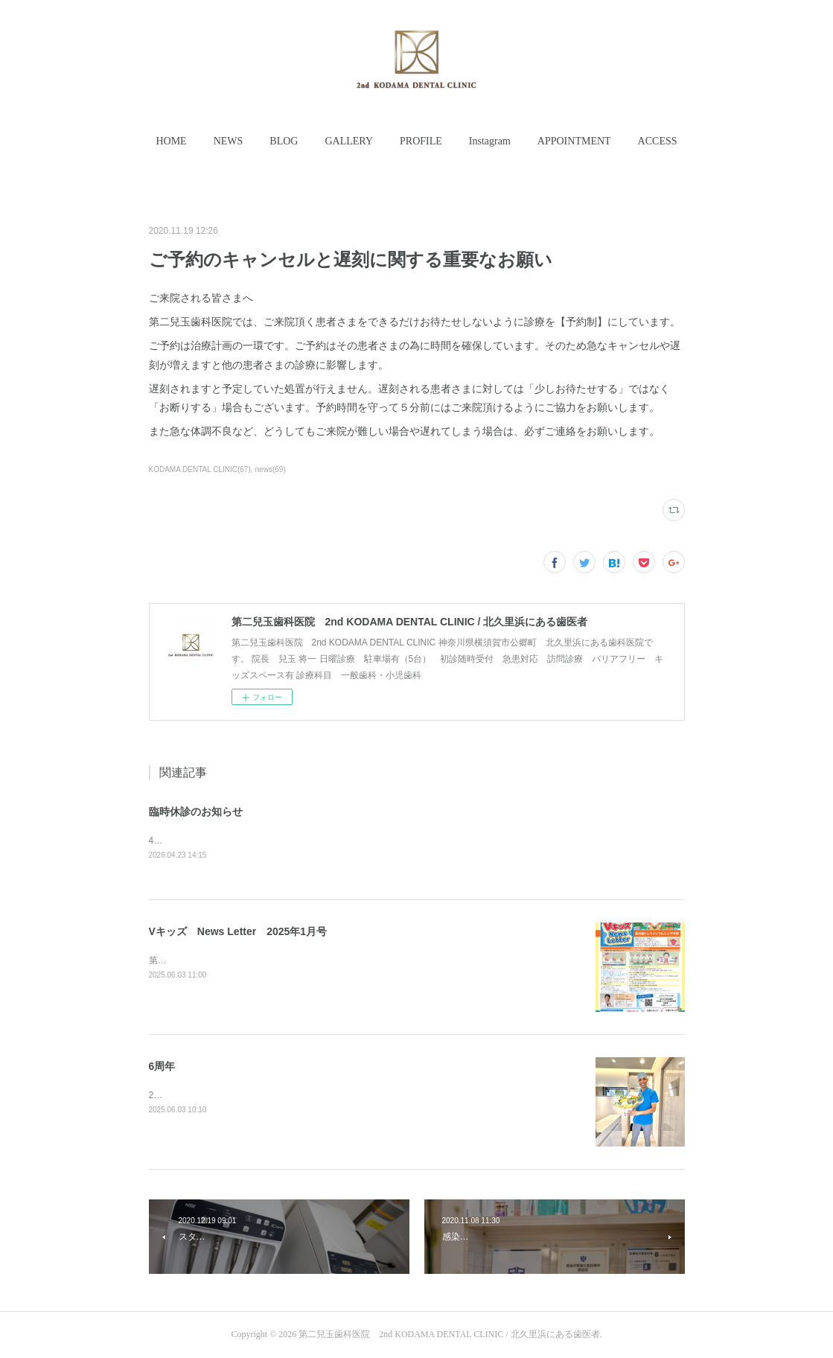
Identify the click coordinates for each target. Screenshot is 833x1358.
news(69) (270, 469)
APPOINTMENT (574, 141)
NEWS (228, 141)
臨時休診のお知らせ (196, 811)
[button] (171, 141)
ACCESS (657, 141)
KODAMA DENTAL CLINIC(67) (200, 469)
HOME (171, 141)
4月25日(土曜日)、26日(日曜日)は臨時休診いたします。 (261, 840)
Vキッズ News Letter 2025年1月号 (238, 931)
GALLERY (349, 141)
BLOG (283, 141)
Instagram (490, 141)
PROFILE (421, 141)
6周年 (162, 1066)
